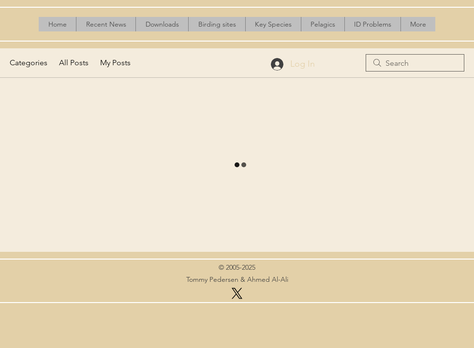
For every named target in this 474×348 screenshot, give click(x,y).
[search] (415, 63)
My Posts (115, 62)
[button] (161, 24)
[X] (237, 293)
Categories (28, 62)
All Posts (74, 62)
